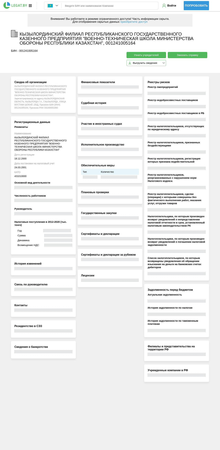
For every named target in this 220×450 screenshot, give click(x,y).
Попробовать (196, 5)
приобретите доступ (133, 21)
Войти (171, 5)
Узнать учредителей (146, 54)
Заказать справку (187, 54)
